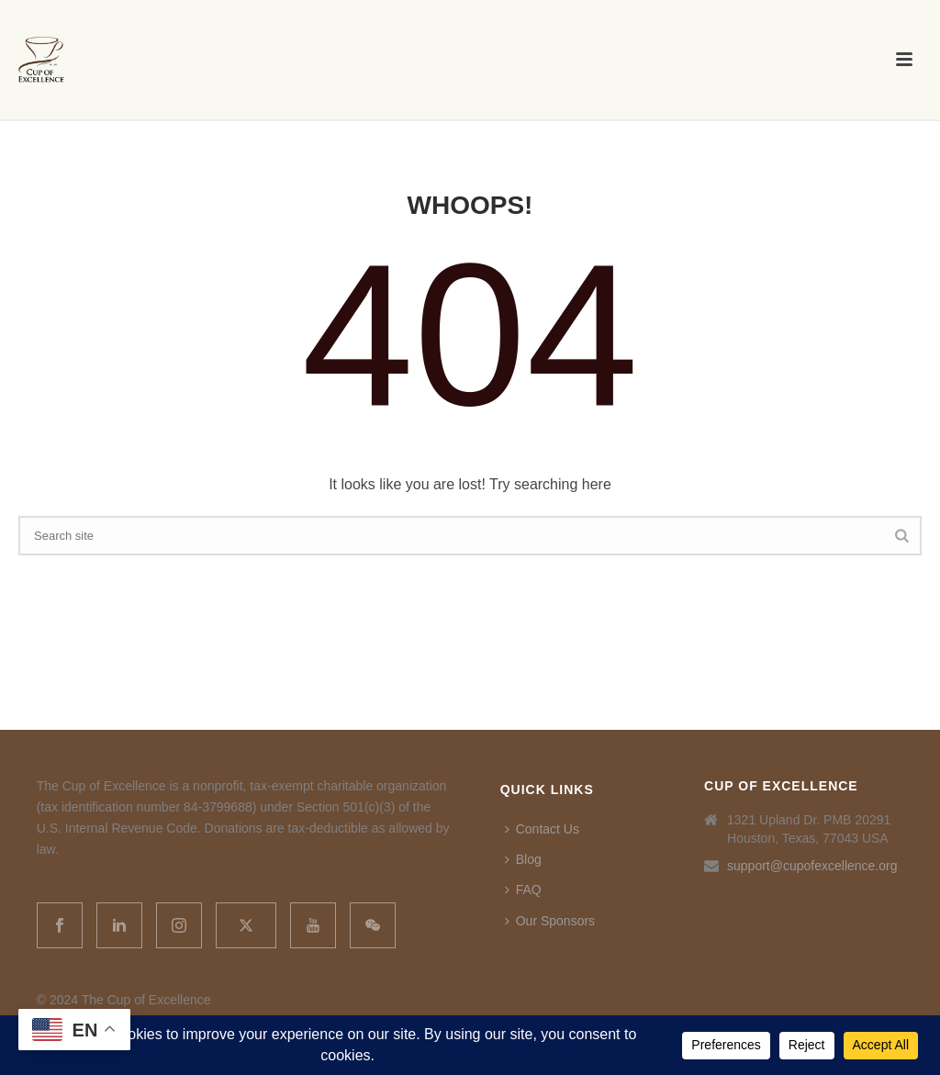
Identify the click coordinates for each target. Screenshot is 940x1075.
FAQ (523, 889)
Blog (523, 859)
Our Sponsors (550, 920)
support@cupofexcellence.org (812, 865)
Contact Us (542, 829)
